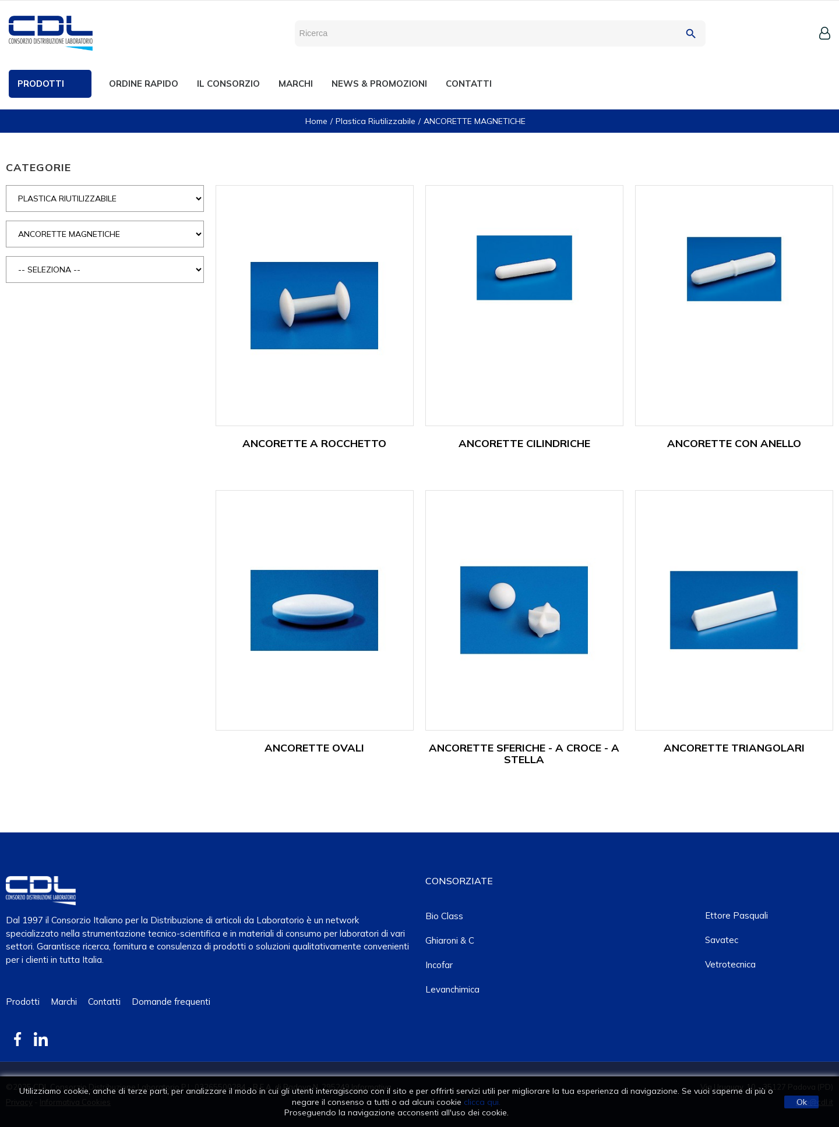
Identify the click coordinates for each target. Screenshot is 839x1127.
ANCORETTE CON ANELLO (734, 443)
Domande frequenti (171, 1001)
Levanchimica (452, 989)
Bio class (444, 916)
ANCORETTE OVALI (314, 747)
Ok (801, 1102)
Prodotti (23, 1001)
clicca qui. (482, 1102)
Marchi (64, 1001)
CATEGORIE (38, 167)
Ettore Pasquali (736, 915)
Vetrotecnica (730, 964)
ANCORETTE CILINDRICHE (524, 443)
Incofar (439, 964)
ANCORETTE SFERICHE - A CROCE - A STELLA (524, 753)
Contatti (104, 1001)
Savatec (721, 939)
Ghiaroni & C (449, 940)
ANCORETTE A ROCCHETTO (314, 443)
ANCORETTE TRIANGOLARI (734, 747)
